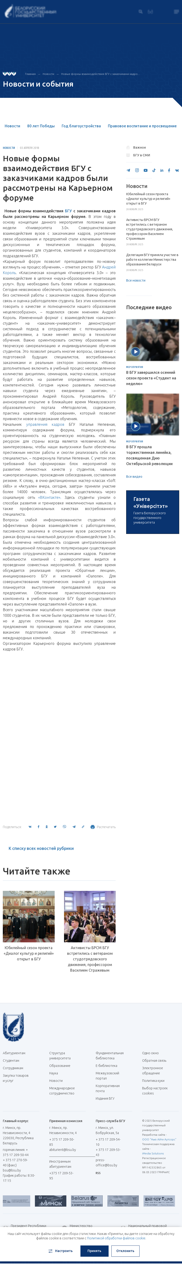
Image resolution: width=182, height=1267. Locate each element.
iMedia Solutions (153, 1153)
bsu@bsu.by (12, 1170)
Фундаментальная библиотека (110, 1055)
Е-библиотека (108, 1066)
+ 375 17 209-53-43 (108, 1152)
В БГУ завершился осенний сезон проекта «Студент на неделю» (151, 378)
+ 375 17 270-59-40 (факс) (15, 1162)
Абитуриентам (16, 1053)
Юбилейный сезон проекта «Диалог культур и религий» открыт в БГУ (29, 953)
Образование (59, 1066)
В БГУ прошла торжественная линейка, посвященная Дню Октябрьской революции (149, 455)
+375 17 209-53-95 (61, 1175)
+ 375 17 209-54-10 (108, 1142)
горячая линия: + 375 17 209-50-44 (16, 1152)
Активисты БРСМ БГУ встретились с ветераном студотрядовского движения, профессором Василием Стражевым (90, 959)
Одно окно (150, 1053)
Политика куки (153, 1081)
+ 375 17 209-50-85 (61, 1142)
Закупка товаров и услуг (16, 1078)
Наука (53, 1073)
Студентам (11, 1060)
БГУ (69, 211)
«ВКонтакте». (49, 497)
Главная (30, 73)
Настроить (60, 1251)
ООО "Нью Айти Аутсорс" (159, 1139)
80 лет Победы (41, 126)
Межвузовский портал (107, 1075)
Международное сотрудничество (62, 1093)
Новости (48, 73)
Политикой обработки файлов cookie (116, 1238)
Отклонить (125, 1251)
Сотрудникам (13, 1068)
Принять (94, 1251)
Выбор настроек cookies (155, 1090)
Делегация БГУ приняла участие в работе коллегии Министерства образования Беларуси (152, 259)
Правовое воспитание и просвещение (142, 126)
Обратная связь (154, 1060)
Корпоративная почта (108, 1088)
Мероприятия (134, 367)
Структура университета (60, 1055)
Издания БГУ (105, 1098)
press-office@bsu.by (106, 1162)
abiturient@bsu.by (62, 1150)
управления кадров (45, 424)
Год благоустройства (81, 126)
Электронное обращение (152, 1070)
